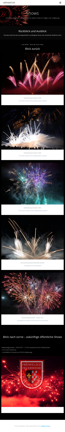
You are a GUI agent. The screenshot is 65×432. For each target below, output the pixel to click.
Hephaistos (9, 3)
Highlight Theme (45, 426)
